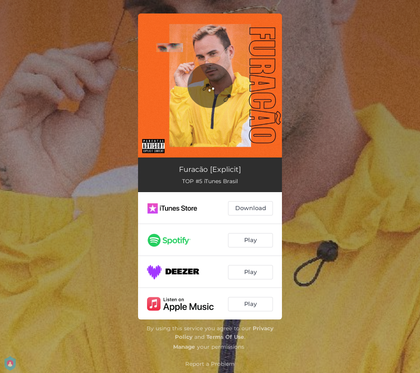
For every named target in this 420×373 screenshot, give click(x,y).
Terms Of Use (225, 336)
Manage (184, 346)
